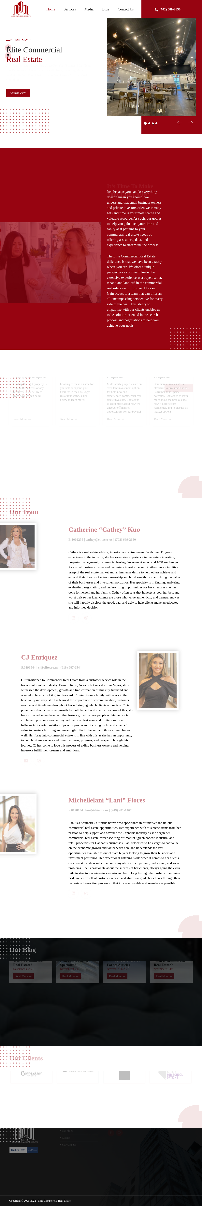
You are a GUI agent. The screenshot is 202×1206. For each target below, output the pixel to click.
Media (89, 9)
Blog (105, 9)
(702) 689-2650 (167, 9)
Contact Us (126, 9)
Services (70, 9)
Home (50, 9)
